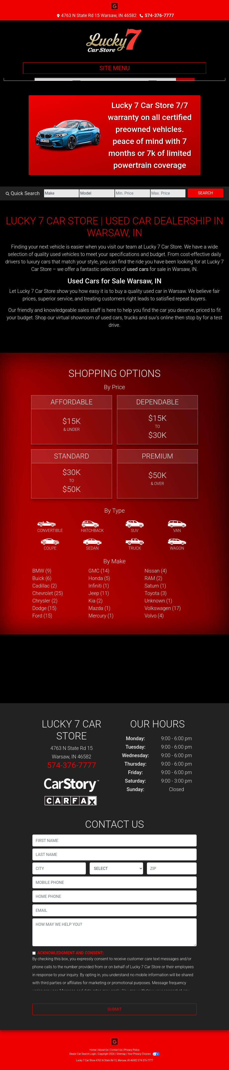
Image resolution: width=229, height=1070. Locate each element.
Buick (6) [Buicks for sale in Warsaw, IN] (42, 578)
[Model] (97, 193)
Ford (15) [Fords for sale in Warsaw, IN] (42, 616)
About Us (103, 1050)
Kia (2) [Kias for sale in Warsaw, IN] (95, 601)
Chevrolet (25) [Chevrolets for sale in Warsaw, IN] (47, 593)
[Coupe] (50, 544)
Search (205, 193)
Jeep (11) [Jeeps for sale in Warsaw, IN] (98, 593)
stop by (194, 318)
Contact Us (116, 1050)
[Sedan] (92, 544)
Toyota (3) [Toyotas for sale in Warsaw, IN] (156, 593)
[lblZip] (172, 868)
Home (93, 1050)
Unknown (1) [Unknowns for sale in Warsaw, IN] (158, 601)
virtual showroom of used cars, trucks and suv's (107, 318)
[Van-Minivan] (177, 527)
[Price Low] (132, 193)
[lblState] (116, 868)
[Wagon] (177, 544)
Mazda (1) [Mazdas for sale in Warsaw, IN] (99, 608)
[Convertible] (50, 527)
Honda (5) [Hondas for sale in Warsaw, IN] (99, 578)
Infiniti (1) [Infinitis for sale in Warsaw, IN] (98, 586)
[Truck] (134, 544)
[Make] (61, 193)
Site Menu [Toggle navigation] (114, 68)
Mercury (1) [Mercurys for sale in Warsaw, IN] (101, 616)
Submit (114, 1009)
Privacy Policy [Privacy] (132, 1050)
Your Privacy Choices (143, 1054)
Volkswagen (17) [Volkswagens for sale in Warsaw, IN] (163, 608)
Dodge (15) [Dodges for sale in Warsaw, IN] (44, 608)
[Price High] (168, 193)
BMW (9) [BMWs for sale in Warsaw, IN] (41, 571)
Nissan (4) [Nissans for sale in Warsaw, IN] (156, 571)
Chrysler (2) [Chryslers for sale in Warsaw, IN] (44, 601)
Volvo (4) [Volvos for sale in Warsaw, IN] (154, 616)
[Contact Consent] (34, 953)
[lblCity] (59, 868)
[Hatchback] (92, 527)
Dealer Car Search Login (82, 1054)
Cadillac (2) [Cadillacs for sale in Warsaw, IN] (44, 586)
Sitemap (121, 1054)
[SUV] (134, 527)
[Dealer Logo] (114, 39)
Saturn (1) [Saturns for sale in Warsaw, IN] (155, 586)
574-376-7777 (159, 15)
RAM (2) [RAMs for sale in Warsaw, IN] (153, 578)
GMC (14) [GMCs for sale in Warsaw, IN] (98, 571)
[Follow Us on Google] (114, 6)
